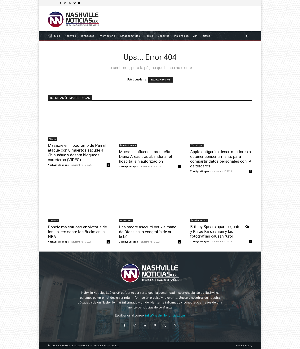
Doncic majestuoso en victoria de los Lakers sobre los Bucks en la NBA (77, 232)
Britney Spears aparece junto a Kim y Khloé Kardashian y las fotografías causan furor (221, 231)
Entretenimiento (128, 145)
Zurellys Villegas (128, 166)
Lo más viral (126, 220)
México (52, 139)
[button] (247, 36)
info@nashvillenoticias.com (165, 315)
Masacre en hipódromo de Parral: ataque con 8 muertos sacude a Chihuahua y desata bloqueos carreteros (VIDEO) (77, 152)
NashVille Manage (58, 164)
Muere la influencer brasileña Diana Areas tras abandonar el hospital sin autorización (145, 156)
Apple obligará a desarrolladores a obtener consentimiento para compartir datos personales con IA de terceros (220, 158)
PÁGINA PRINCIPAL (160, 80)
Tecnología (196, 145)
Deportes (53, 220)
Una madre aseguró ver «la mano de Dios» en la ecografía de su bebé (147, 232)
